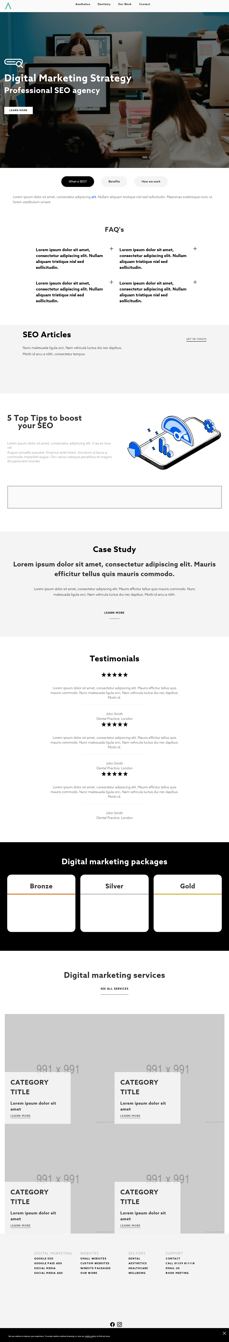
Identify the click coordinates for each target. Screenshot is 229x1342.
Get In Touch (196, 338)
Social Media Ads (48, 1273)
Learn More (19, 110)
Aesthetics (84, 5)
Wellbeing (137, 1273)
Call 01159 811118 (180, 1263)
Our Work (88, 1273)
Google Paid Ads (48, 1263)
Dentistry (105, 5)
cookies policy (90, 1336)
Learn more (20, 1116)
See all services (115, 989)
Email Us (173, 1268)
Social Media (45, 1268)
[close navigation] (224, 1332)
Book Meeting (177, 1273)
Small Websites (93, 1258)
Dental (134, 1258)
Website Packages (95, 1268)
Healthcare (138, 1268)
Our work (126, 5)
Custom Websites (95, 1263)
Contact (146, 5)
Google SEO (44, 1258)
